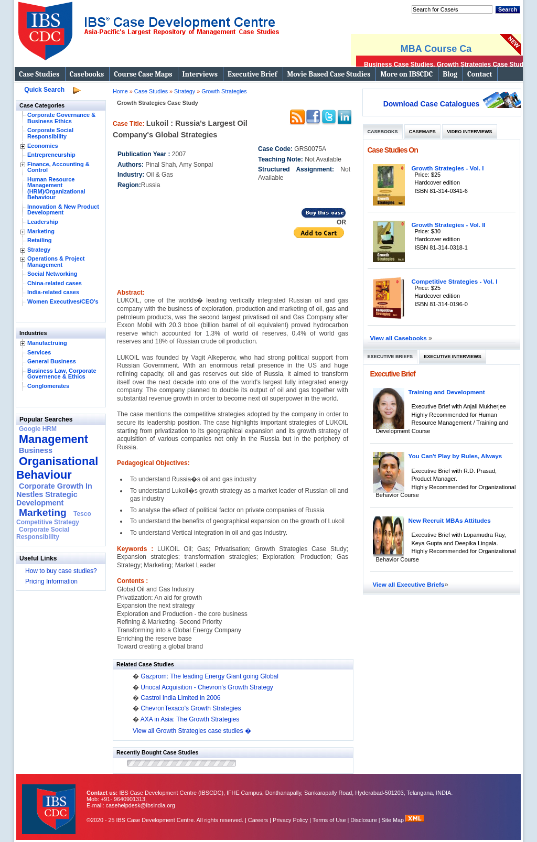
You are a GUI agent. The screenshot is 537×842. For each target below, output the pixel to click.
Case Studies (39, 74)
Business (35, 450)
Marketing (41, 231)
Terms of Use (329, 820)
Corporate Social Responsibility (50, 133)
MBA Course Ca (436, 49)
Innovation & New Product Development (63, 209)
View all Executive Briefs (409, 584)
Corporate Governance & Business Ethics (61, 118)
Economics (42, 146)
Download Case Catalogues (431, 104)
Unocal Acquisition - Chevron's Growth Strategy (207, 687)
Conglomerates (48, 386)
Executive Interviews (452, 356)
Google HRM (38, 429)
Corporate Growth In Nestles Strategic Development (54, 494)
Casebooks (87, 74)
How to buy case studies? (61, 571)
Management (53, 439)
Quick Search (44, 89)
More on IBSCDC (406, 74)
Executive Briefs (390, 356)
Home (120, 91)
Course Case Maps (143, 74)
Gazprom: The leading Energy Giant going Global (209, 676)
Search (507, 9)
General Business (51, 361)
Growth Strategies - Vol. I (448, 168)
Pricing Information (51, 581)
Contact (479, 74)
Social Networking (52, 274)
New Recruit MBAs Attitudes (450, 520)
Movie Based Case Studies (329, 74)
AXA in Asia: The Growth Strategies (190, 719)
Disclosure (363, 820)
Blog (450, 74)
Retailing (39, 240)
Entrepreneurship (51, 155)
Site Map (394, 820)
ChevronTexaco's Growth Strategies (191, 708)
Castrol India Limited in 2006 (180, 697)
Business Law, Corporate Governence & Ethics (61, 374)
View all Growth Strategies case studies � (192, 731)
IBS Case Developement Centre (50, 802)
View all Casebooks (399, 337)
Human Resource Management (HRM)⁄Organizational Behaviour (56, 188)
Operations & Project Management (55, 261)
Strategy (38, 249)
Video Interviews (469, 131)
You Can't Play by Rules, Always (455, 455)
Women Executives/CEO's (63, 301)
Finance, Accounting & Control (58, 167)
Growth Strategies (223, 91)
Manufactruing (47, 343)
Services (39, 352)
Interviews (200, 74)
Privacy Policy (290, 820)
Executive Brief (252, 74)
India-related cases (53, 292)
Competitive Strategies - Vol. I (455, 281)
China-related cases (54, 283)
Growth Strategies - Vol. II (449, 224)
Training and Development (447, 391)
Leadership (42, 222)
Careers (258, 820)
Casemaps (422, 131)
